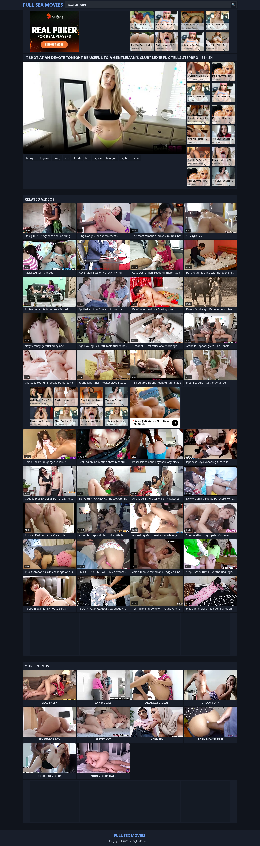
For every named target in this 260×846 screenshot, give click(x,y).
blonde (77, 158)
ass (67, 158)
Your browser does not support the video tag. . (104, 108)
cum (137, 158)
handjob (111, 158)
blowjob (31, 158)
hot (87, 158)
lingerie (45, 158)
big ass (98, 158)
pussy (57, 158)
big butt (125, 158)
